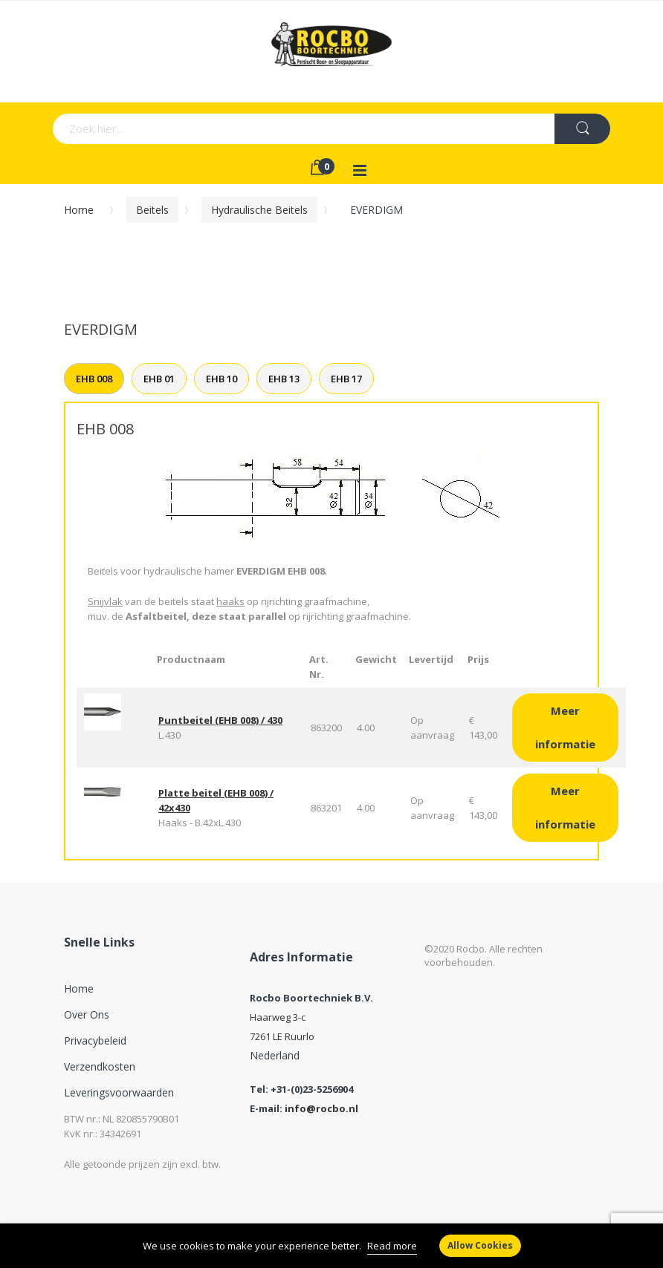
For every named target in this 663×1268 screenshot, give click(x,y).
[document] (331, 1246)
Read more (392, 1245)
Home (79, 210)
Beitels (152, 210)
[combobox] (229, 129)
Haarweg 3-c (277, 1017)
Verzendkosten (99, 1066)
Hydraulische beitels (259, 210)
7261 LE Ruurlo (282, 1036)
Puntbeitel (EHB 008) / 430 (220, 720)
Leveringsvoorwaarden (119, 1092)
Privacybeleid (95, 1040)
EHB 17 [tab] (346, 378)
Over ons (86, 1014)
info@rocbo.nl (321, 1108)
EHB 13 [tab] (284, 378)
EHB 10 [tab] (221, 378)
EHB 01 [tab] (159, 378)
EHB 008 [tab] (94, 378)
